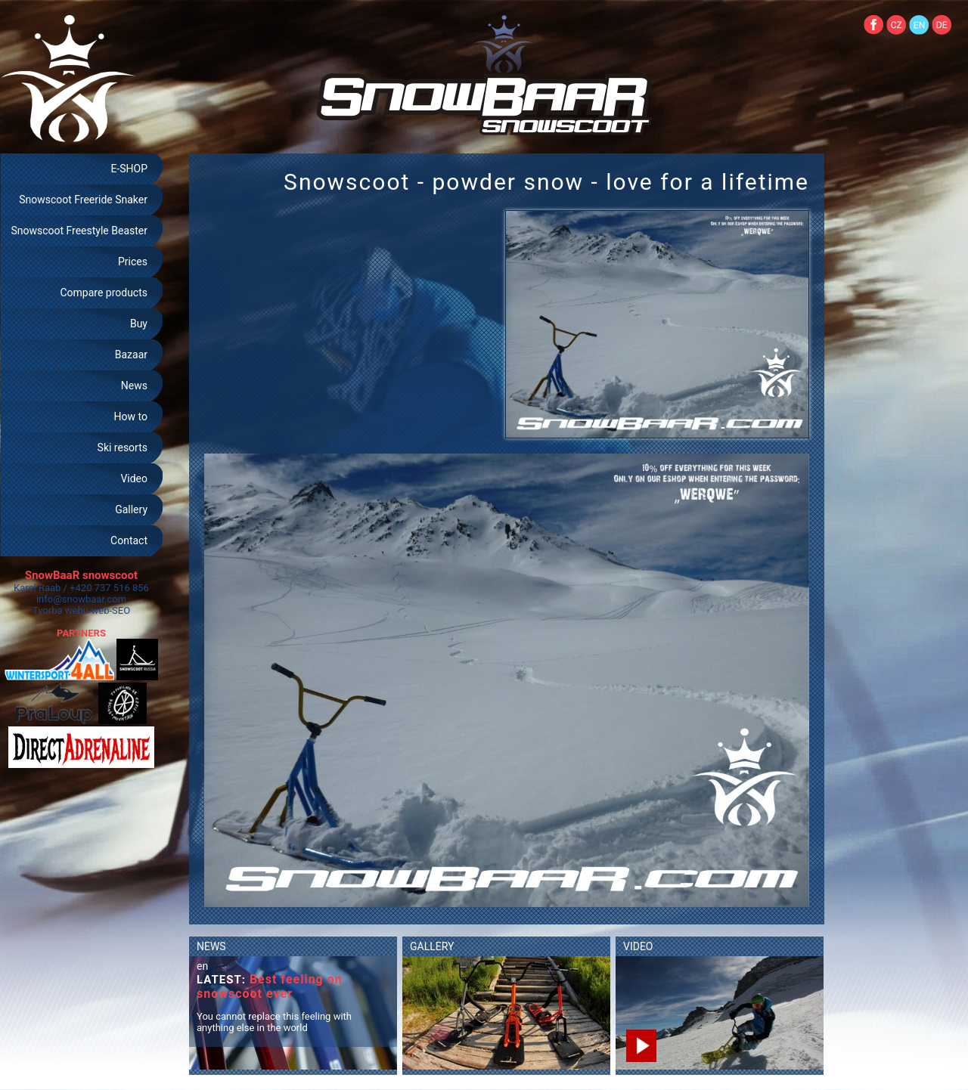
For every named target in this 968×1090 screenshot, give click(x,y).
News (134, 385)
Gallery (131, 509)
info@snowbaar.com (81, 599)
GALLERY (432, 946)
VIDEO (638, 946)
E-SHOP (128, 169)
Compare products (103, 292)
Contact (128, 540)
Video (133, 478)
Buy (138, 323)
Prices (132, 261)
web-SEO (111, 610)
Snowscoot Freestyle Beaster (79, 231)
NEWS (211, 946)
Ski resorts (122, 447)
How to (130, 416)
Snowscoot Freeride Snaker (83, 200)
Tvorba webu (60, 610)
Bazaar (131, 354)
